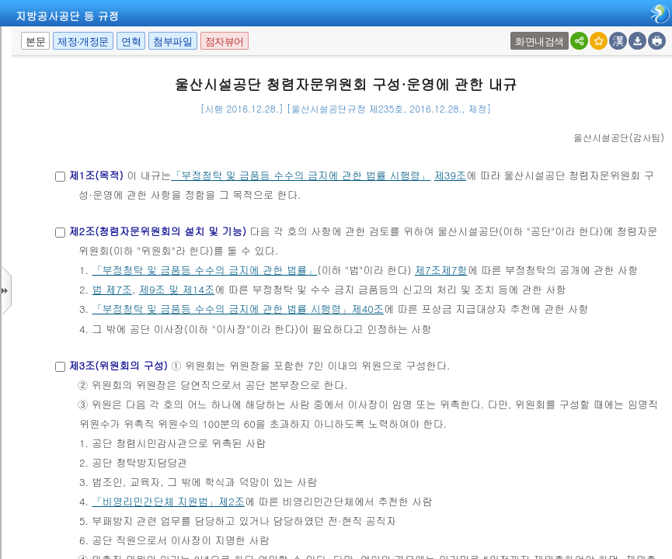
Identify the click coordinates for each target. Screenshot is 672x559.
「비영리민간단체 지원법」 (155, 501)
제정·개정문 (83, 41)
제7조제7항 (441, 269)
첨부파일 (172, 41)
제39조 (450, 175)
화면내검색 (539, 41)
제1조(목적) (95, 175)
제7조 (119, 289)
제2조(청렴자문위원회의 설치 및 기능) (156, 231)
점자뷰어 (224, 41)
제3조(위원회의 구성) (117, 365)
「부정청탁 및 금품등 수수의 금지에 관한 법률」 (204, 269)
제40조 (367, 308)
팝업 (512, 32)
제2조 (231, 501)
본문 (35, 41)
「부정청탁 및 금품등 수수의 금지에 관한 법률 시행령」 (300, 175)
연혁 (131, 41)
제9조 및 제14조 (176, 289)
